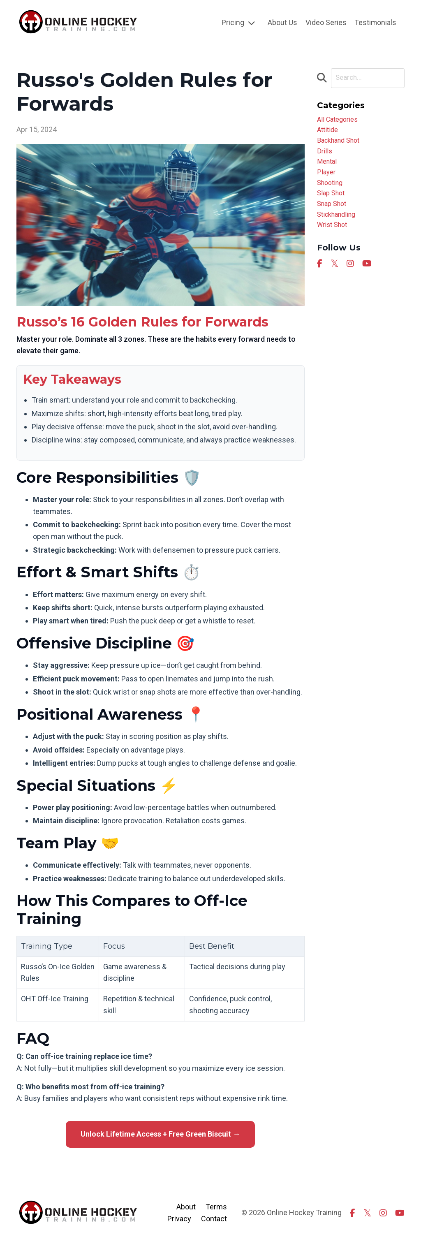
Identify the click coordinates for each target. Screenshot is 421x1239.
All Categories (339, 120)
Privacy (179, 1218)
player (327, 179)
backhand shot (341, 144)
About (186, 1206)
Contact (214, 1218)
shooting (331, 191)
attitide (328, 132)
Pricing (237, 22)
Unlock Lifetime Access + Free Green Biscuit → (160, 1134)
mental (328, 168)
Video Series (325, 22)
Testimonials (375, 22)
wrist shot (334, 238)
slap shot (332, 203)
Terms (216, 1206)
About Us (281, 22)
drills (325, 156)
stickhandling (339, 227)
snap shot (333, 215)
